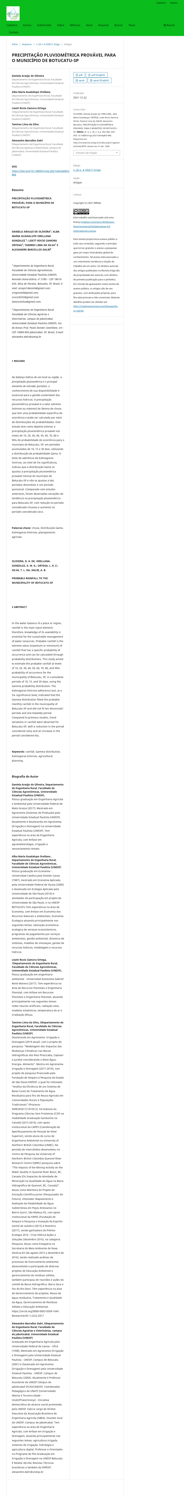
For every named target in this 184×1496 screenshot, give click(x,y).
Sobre (60, 25)
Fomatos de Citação (86, 152)
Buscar (118, 25)
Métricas (75, 25)
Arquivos (103, 25)
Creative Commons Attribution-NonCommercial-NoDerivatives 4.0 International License (94, 226)
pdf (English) (98, 75)
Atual (89, 25)
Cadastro (11, 25)
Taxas (131, 25)
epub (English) (101, 80)
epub (81, 80)
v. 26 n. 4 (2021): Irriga (48, 44)
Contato (13, 32)
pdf (80, 75)
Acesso (27, 25)
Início (15, 44)
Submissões (44, 25)
